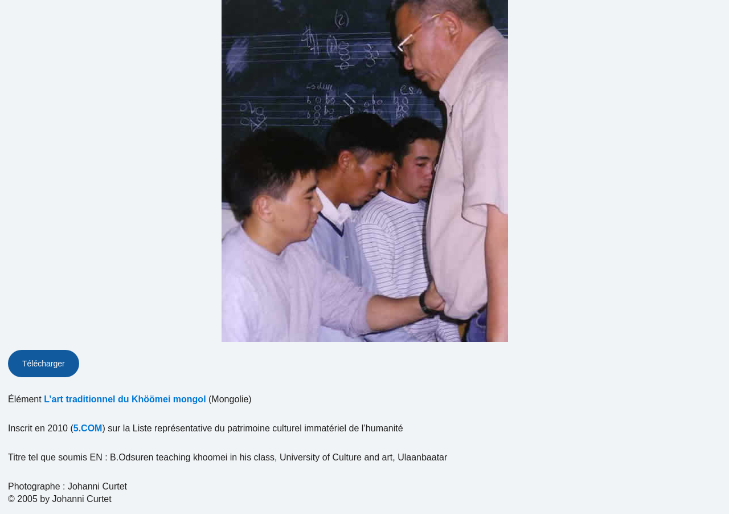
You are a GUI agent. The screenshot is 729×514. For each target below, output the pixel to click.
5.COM (88, 428)
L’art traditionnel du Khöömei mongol (125, 399)
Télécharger (43, 363)
